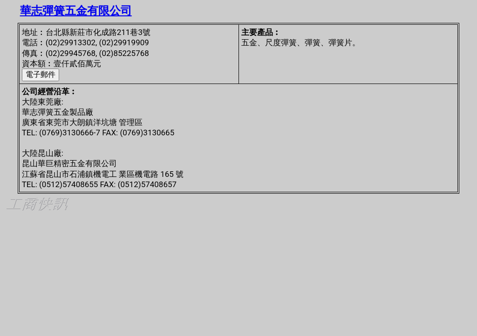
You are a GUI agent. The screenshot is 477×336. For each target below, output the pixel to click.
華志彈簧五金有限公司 (76, 10)
